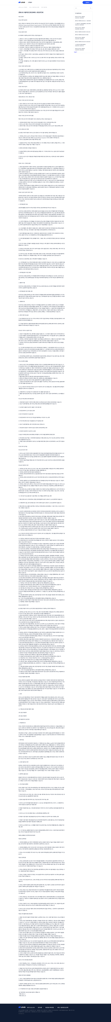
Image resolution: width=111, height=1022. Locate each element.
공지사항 (40, 1007)
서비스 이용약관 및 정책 (34, 7)
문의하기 (87, 2)
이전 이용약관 (44, 7)
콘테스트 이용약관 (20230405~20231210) (82, 31)
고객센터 (30, 2)
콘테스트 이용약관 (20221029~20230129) (82, 41)
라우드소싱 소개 (30, 1007)
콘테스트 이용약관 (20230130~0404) (81, 34)
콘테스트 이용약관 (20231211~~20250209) (83, 20)
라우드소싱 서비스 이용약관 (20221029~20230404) (80, 38)
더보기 (75, 52)
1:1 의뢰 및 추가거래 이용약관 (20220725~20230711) (80, 45)
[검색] (83, 8)
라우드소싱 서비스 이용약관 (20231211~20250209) (80, 17)
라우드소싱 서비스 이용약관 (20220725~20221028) (80, 49)
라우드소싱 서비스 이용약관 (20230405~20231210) (80, 28)
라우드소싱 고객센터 (23, 7)
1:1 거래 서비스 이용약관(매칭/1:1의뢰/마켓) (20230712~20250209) (83, 24)
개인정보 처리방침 (49, 1007)
